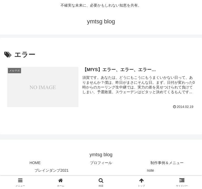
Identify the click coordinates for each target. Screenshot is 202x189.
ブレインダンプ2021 (51, 170)
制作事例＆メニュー (167, 163)
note (150, 170)
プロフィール (101, 163)
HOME (35, 163)
